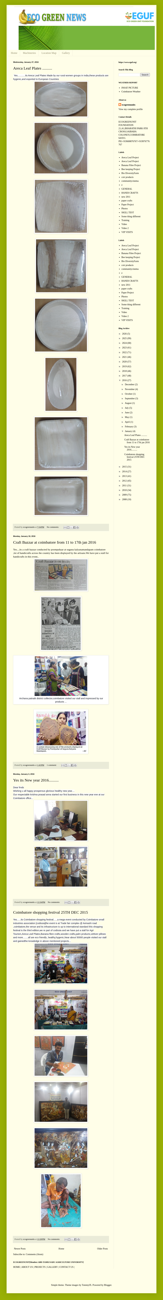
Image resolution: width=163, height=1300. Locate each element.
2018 (124, 371)
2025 (124, 338)
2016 (124, 380)
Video (124, 224)
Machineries (29, 53)
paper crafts (127, 200)
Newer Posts (20, 1248)
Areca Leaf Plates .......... (32, 68)
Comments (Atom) (34, 1254)
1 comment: (52, 765)
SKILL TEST (128, 212)
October (129, 394)
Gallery (66, 53)
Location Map (48, 53)
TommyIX (86, 1285)
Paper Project (128, 204)
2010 (124, 490)
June (127, 412)
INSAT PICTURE (130, 88)
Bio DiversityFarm (130, 173)
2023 (124, 347)
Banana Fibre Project (131, 165)
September (130, 398)
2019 (124, 366)
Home (14, 53)
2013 (124, 476)
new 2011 (126, 197)
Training (125, 220)
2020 (124, 361)
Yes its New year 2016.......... (36, 780)
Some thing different (131, 216)
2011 (124, 485)
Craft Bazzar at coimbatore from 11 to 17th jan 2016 (54, 542)
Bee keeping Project (131, 169)
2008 (124, 499)
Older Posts (102, 1248)
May (127, 417)
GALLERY (52, 1267)
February (129, 426)
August (128, 403)
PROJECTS (39, 1267)
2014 (124, 471)
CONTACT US (66, 1267)
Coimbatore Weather (131, 91)
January (129, 431)
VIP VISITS (127, 232)
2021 (124, 357)
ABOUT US (27, 1267)
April (127, 422)
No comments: (53, 527)
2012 (124, 481)
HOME (16, 1267)
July (127, 408)
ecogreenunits (128, 105)
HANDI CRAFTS (130, 193)
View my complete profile (131, 109)
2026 (124, 334)
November (130, 389)
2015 (124, 466)
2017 (124, 375)
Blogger (107, 1285)
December (130, 384)
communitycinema (130, 181)
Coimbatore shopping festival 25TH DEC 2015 (50, 912)
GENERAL (127, 189)
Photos (125, 208)
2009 (124, 495)
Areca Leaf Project (130, 157)
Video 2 (125, 228)
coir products (128, 177)
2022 (124, 352)
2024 (124, 343)
